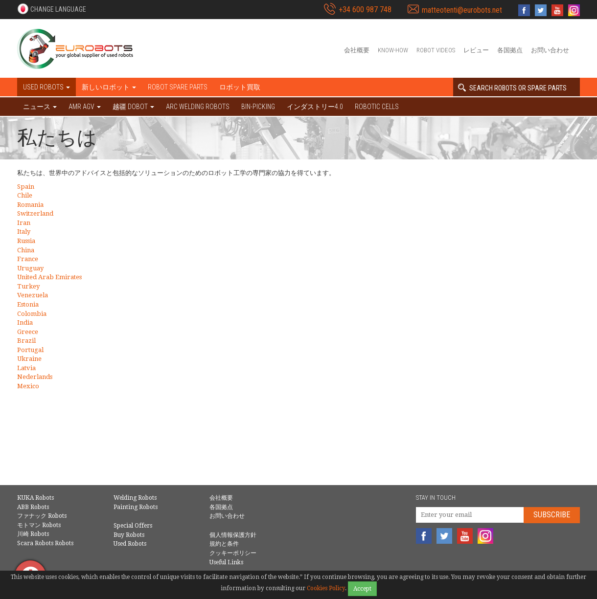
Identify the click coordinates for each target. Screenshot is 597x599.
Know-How (393, 50)
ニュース (40, 107)
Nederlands (34, 376)
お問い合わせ (550, 50)
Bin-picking (258, 107)
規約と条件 (224, 543)
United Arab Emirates (49, 277)
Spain (25, 186)
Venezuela (32, 295)
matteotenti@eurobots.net (462, 10)
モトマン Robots (39, 525)
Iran (23, 222)
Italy (23, 231)
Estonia (28, 304)
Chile (24, 195)
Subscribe (551, 514)
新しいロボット (109, 87)
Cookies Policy (326, 588)
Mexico (28, 386)
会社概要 (356, 50)
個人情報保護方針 (232, 535)
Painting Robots (136, 507)
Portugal (30, 350)
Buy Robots (129, 535)
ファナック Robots (42, 515)
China (25, 250)
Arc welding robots (198, 107)
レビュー (476, 50)
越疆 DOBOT (133, 107)
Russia (26, 240)
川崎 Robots (33, 534)
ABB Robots (33, 507)
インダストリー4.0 (315, 107)
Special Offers (133, 525)
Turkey (28, 286)
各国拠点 (510, 50)
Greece (27, 331)
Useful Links (226, 562)
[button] (51, 9)
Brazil (26, 340)
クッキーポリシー (232, 553)
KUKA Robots (35, 497)
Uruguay (30, 268)
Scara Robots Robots (45, 543)
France (27, 259)
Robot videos (435, 50)
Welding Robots (135, 497)
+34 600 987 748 (365, 9)
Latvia (26, 368)
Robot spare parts (177, 87)
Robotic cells (377, 107)
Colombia (31, 313)
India (25, 322)
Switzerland (35, 213)
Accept (362, 588)
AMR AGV (85, 107)
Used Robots (130, 543)
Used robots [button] (46, 87)
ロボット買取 (239, 87)
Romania (30, 204)
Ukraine (29, 358)
